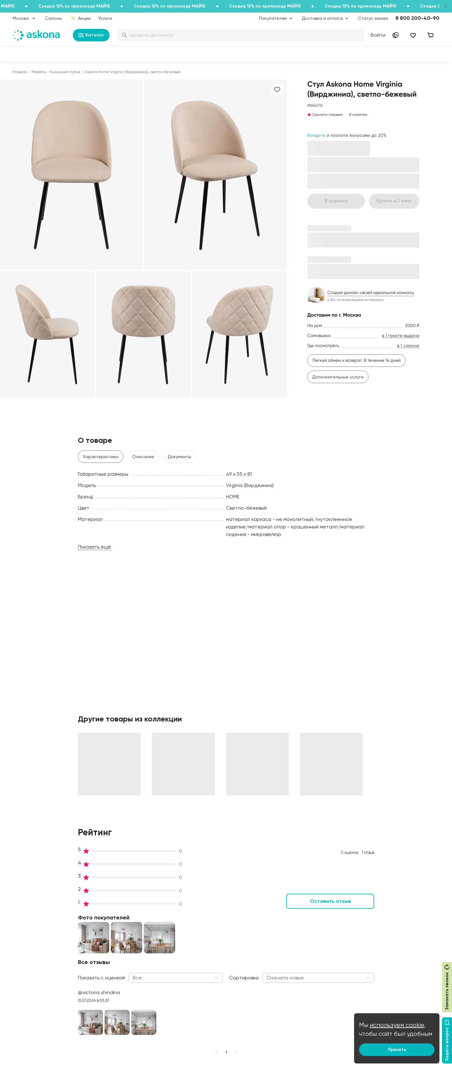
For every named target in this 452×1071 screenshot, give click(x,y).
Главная (20, 72)
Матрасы (22, 914)
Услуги (105, 18)
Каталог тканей (205, 949)
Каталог (91, 35)
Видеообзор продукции (125, 975)
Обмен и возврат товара (214, 993)
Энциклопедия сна (296, 946)
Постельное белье (32, 966)
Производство (115, 949)
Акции (81, 18)
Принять (397, 1049)
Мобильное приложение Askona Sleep (310, 958)
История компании (120, 931)
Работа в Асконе (118, 940)
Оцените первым (325, 114)
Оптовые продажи (383, 922)
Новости (109, 984)
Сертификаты (115, 966)
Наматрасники (28, 940)
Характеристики (100, 456)
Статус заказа (373, 18)
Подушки (22, 949)
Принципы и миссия (121, 914)
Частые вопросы (118, 993)
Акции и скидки (204, 914)
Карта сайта (201, 1019)
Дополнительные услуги (337, 376)
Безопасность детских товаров (309, 937)
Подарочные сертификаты (216, 931)
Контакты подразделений (391, 914)
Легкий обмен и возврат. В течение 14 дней (356, 360)
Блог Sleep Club (293, 914)
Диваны (20, 931)
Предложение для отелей (391, 966)
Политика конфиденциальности (222, 966)
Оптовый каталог (382, 975)
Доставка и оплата (208, 922)
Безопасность (203, 1010)
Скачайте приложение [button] (110, 1042)
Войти (378, 35)
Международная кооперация (395, 984)
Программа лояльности (213, 940)
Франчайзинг (378, 958)
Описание (143, 456)
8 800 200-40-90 (417, 18)
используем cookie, (398, 1025)
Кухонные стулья (65, 72)
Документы (179, 456)
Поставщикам (378, 949)
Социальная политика (124, 922)
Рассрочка (200, 984)
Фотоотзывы (25, 984)
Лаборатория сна (119, 958)
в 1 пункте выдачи (400, 335)
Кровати (21, 922)
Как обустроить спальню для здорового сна (306, 926)
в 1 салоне (408, 345)
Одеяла (21, 958)
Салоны (53, 18)
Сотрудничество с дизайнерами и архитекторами (400, 996)
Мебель (39, 72)
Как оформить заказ (209, 958)
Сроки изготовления (210, 1001)
